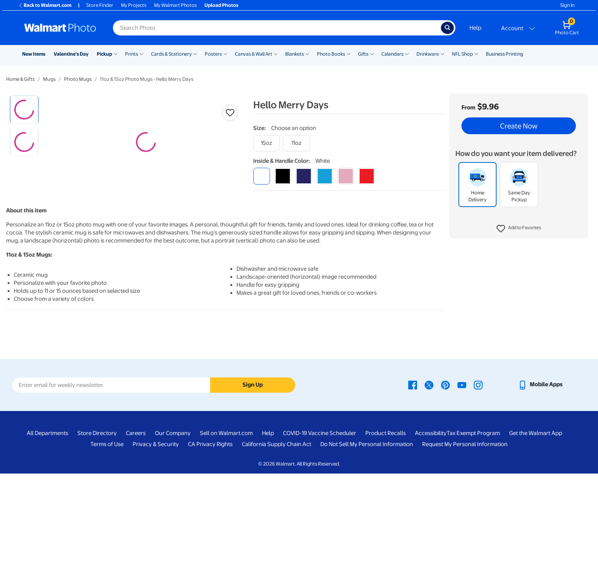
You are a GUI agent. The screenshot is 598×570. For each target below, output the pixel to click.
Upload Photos (221, 5)
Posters (213, 54)
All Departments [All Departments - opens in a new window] (47, 529)
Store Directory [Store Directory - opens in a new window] (97, 529)
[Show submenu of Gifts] (372, 53)
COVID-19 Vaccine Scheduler (319, 529)
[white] (261, 176)
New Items (33, 54)
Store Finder (99, 5)
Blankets (294, 54)
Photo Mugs (78, 79)
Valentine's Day (71, 54)
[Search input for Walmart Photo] (277, 27)
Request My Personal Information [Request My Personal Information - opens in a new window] (465, 540)
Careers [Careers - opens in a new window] (136, 529)
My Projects (133, 5)
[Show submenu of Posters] (225, 53)
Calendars (392, 54)
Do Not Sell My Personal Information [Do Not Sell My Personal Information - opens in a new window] (366, 540)
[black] (283, 176)
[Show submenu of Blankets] (307, 53)
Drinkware (427, 54)
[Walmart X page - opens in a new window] (429, 481)
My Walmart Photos (175, 5)
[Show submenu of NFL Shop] (476, 53)
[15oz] (266, 143)
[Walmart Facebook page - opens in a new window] (412, 481)
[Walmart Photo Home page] (60, 28)
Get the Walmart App (535, 529)
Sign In (567, 5)
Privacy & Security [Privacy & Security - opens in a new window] (156, 540)
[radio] (24, 109)
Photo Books (331, 54)
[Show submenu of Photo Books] (348, 53)
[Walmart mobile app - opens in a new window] (540, 481)
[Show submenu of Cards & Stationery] (195, 53)
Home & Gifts (20, 79)
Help (475, 27)
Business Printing (504, 54)
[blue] (304, 176)
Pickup (104, 54)
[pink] (346, 176)
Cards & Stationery (171, 54)
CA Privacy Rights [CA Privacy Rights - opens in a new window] (210, 540)
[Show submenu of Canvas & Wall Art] (275, 53)
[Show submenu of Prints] (141, 53)
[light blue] (325, 176)
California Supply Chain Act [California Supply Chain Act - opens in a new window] (276, 540)
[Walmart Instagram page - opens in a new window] (478, 481)
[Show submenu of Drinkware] (442, 53)
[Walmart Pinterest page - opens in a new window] (445, 481)
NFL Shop (462, 54)
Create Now (518, 126)
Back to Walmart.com (44, 5)
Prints (131, 54)
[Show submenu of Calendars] (407, 53)
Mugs (49, 79)
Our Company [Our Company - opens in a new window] (173, 529)
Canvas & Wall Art (253, 54)
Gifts (363, 54)
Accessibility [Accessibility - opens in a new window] (431, 529)
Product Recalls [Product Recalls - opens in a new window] (385, 529)
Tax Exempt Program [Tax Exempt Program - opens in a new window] (473, 529)
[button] (519, 228)
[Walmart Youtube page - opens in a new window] (461, 481)
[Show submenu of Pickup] (115, 53)
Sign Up (253, 481)
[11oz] (296, 143)
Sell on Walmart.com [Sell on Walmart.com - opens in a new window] (226, 529)
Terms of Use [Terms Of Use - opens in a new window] (107, 540)
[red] (366, 176)
